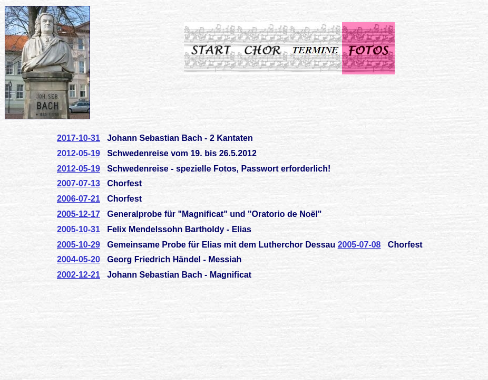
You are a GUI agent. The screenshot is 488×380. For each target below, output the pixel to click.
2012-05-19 (78, 153)
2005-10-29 (78, 244)
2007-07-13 (78, 183)
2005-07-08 (359, 244)
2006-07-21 (78, 198)
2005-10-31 (78, 229)
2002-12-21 (78, 274)
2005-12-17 (78, 214)
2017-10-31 (78, 138)
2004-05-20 (78, 259)
